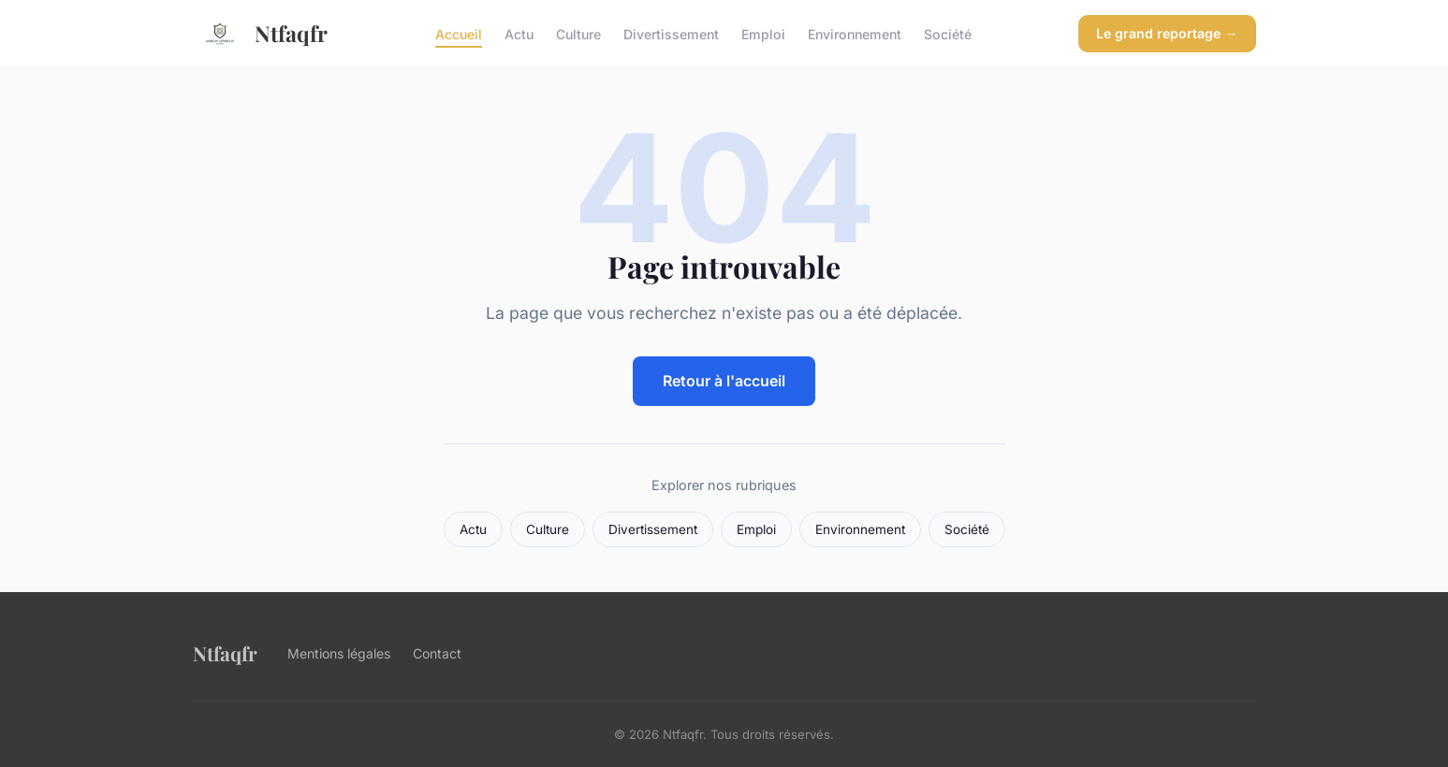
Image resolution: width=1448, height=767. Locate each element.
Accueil (458, 33)
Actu (519, 33)
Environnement (854, 33)
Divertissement (671, 33)
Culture (578, 33)
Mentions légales (338, 653)
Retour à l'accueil (724, 380)
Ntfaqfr (261, 34)
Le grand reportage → (1166, 33)
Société (948, 33)
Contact (437, 653)
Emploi (763, 33)
